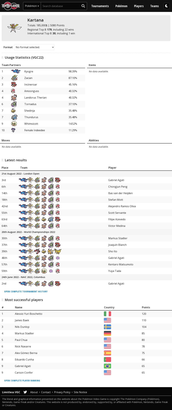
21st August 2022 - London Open (20, 173)
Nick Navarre (23, 346)
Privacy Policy (62, 392)
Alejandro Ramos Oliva (122, 206)
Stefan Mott (115, 199)
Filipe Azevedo (117, 219)
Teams (154, 6)
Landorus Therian (35, 97)
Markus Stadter (117, 238)
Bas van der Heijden (120, 193)
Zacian (28, 78)
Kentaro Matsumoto (120, 264)
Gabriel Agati (116, 180)
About (34, 392)
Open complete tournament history (26, 291)
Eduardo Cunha (24, 359)
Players (139, 6)
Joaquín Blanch (117, 245)
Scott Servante (117, 213)
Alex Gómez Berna (26, 353)
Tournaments (100, 6)
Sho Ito (112, 251)
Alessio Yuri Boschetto (28, 314)
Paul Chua (21, 340)
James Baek (22, 320)
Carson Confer (24, 372)
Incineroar (30, 84)
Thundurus (31, 117)
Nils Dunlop (22, 327)
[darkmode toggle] (167, 6)
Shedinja (29, 110)
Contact (46, 392)
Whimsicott (31, 124)
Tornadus (30, 104)
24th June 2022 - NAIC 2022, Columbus (23, 277)
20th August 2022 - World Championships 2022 (28, 232)
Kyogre (28, 71)
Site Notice (80, 392)
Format (8, 47)
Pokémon (121, 6)
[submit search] (83, 6)
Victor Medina (116, 226)
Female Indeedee (34, 130)
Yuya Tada (114, 271)
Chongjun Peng (117, 186)
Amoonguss (31, 91)
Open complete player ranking (22, 380)
